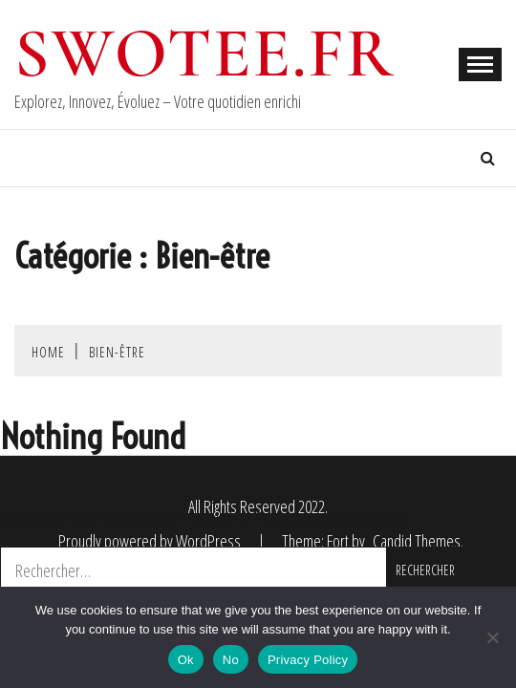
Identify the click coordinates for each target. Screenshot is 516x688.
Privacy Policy (308, 660)
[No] (492, 637)
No (231, 660)
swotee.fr (204, 53)
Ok (186, 660)
